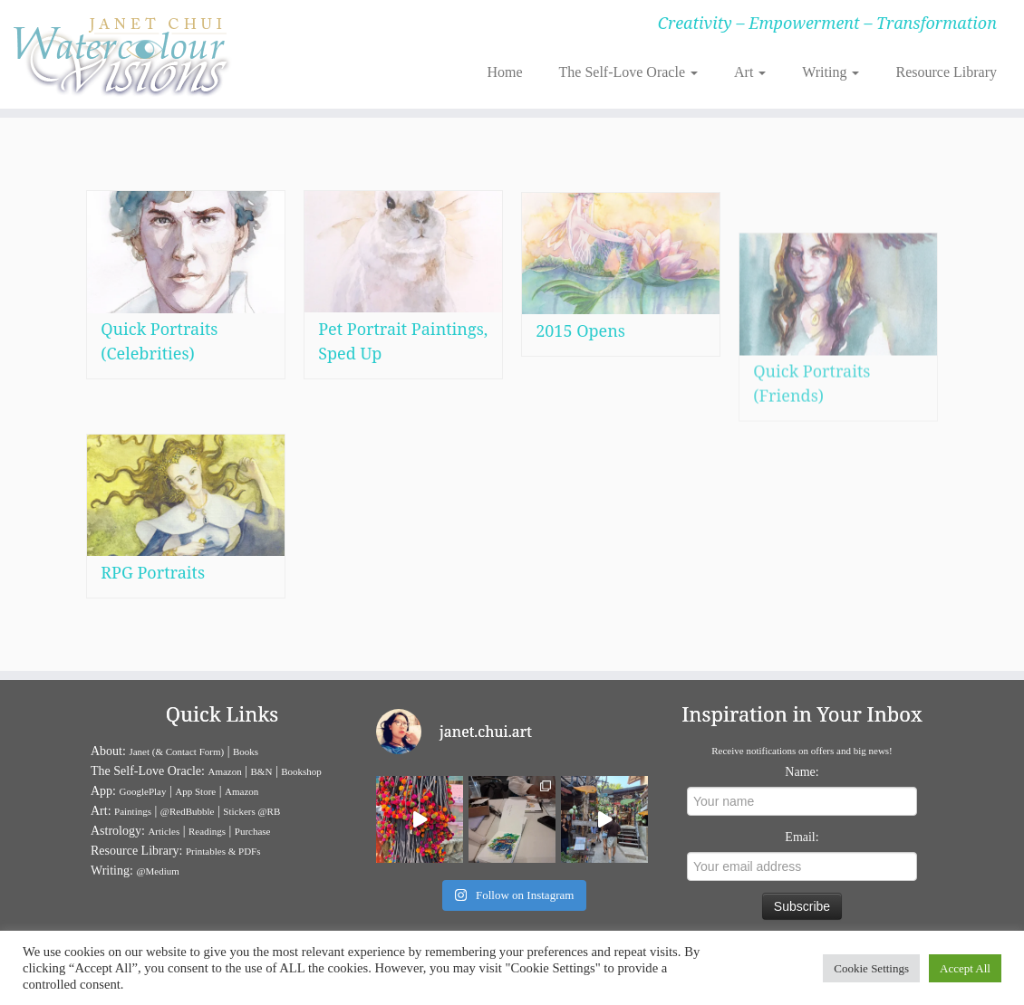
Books (245, 751)
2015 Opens (580, 356)
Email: (801, 837)
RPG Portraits (153, 572)
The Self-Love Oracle (628, 72)
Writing (830, 72)
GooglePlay (143, 791)
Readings (207, 831)
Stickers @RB (251, 811)
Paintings (132, 811)
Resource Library (946, 72)
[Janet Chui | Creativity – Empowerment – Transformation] (119, 54)
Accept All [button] (965, 968)
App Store (195, 791)
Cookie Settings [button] (871, 968)
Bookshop (301, 771)
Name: (801, 772)
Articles (163, 831)
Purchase (253, 831)
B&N (262, 771)
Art (750, 72)
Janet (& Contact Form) (176, 751)
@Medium (157, 871)
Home (504, 72)
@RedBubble (187, 811)
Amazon (224, 771)
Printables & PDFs (223, 851)
